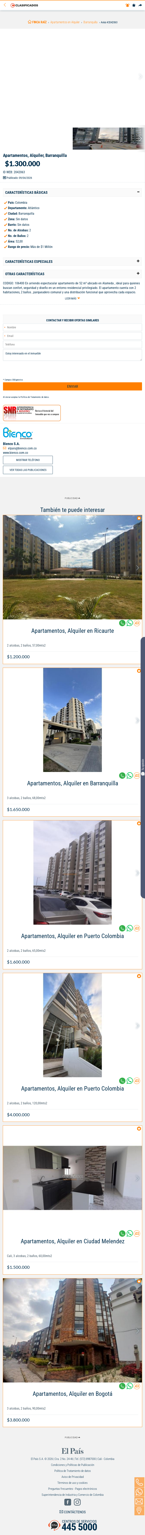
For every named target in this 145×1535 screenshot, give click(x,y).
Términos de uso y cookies (72, 1483)
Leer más (70, 298)
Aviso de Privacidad (73, 1477)
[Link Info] (72, 641)
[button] (72, 193)
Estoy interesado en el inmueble (72, 355)
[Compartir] (140, 5)
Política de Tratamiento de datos (35, 397)
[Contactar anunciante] (137, 624)
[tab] (72, 192)
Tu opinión (143, 767)
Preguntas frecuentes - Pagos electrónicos (72, 1489)
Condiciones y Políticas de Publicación (72, 1465)
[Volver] (6, 5)
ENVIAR (72, 386)
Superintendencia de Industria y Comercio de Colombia (73, 1495)
